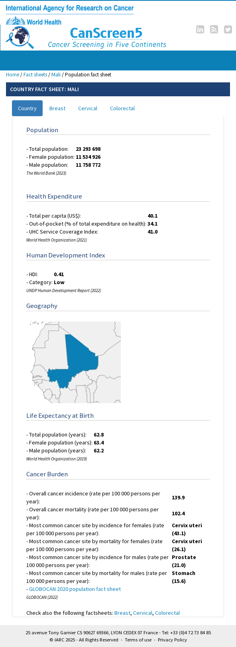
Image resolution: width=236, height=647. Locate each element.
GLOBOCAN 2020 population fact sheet (75, 588)
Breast (57, 108)
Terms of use (138, 640)
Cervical (87, 108)
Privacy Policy (172, 640)
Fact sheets (35, 74)
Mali (56, 74)
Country (27, 108)
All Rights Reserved (98, 640)
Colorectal (122, 108)
